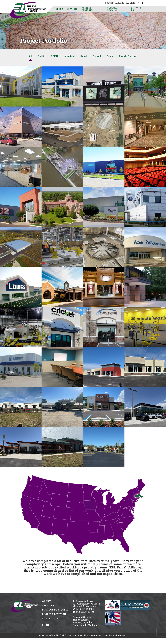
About (59, 9)
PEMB (54, 56)
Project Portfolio (88, 9)
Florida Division (112, 9)
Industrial (69, 56)
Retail (83, 56)
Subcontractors (114, 3)
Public (41, 56)
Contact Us (136, 9)
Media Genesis (119, 635)
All (30, 56)
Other (110, 56)
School (97, 56)
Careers (130, 3)
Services (72, 9)
